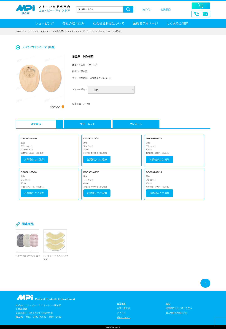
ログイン (147, 9)
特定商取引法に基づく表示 (179, 308)
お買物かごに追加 (34, 159)
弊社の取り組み (73, 23)
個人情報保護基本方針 (177, 312)
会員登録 (166, 9)
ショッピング (44, 23)
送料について (123, 317)
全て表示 (32, 124)
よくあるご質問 (177, 23)
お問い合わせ (123, 308)
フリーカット (64, 124)
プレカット (97, 124)
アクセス (121, 312)
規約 (168, 303)
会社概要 (121, 303)
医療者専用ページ (145, 23)
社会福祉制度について (108, 23)
